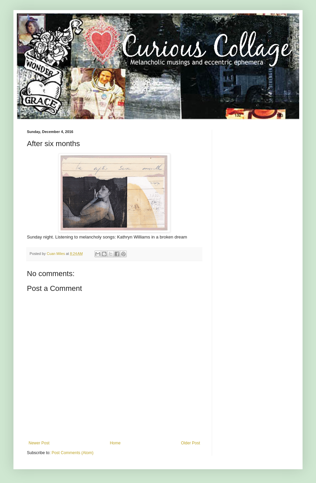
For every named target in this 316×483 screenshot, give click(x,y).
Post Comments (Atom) (72, 452)
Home (115, 443)
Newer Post (39, 443)
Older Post (190, 443)
